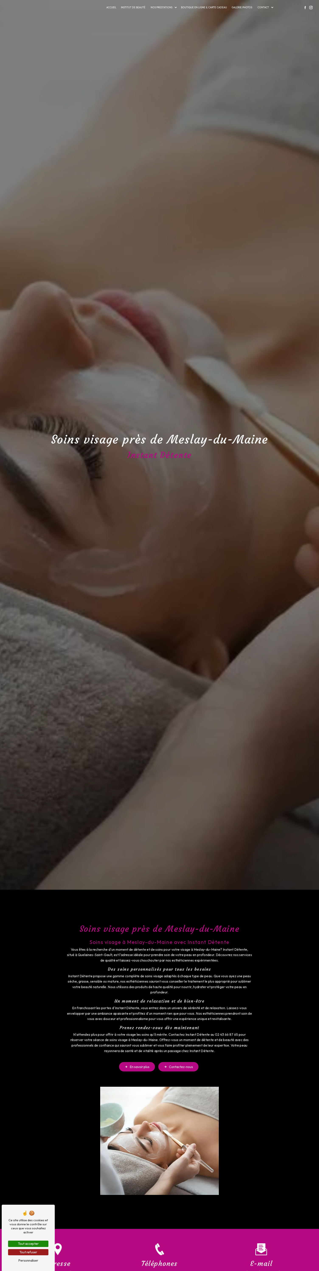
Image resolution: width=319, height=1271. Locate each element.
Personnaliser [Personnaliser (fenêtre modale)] (28, 1260)
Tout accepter (28, 1243)
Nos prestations (161, 7)
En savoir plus (137, 1047)
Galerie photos (242, 7)
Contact (263, 7)
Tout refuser (28, 1252)
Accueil (111, 7)
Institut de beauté (133, 7)
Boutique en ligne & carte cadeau (204, 7)
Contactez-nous (178, 1047)
